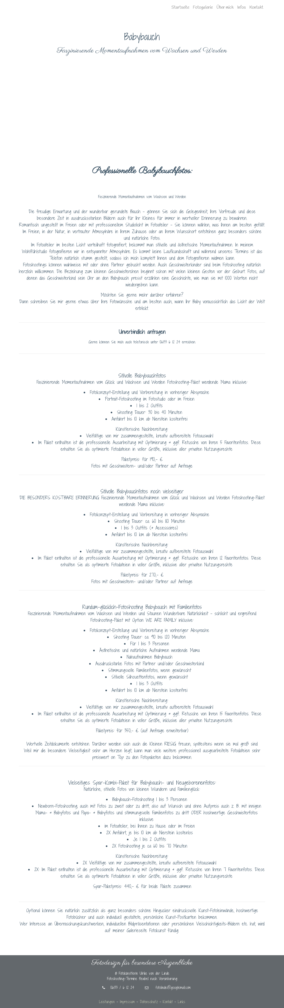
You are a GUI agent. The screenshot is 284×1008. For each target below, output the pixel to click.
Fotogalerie (203, 7)
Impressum (127, 1001)
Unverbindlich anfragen (142, 332)
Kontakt (256, 7)
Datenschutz (149, 1001)
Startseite (180, 7)
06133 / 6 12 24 (118, 987)
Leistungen (107, 1001)
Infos (241, 7)
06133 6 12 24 (170, 342)
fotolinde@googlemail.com (168, 987)
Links (181, 1001)
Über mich (225, 7)
